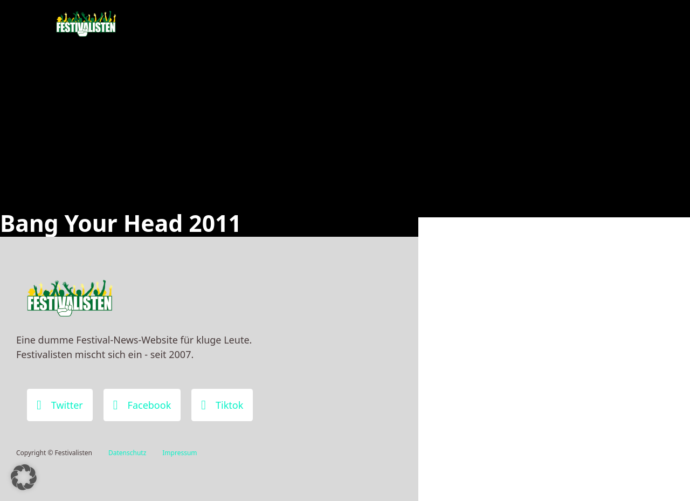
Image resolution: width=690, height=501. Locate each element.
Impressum (179, 452)
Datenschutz (127, 452)
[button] (23, 477)
